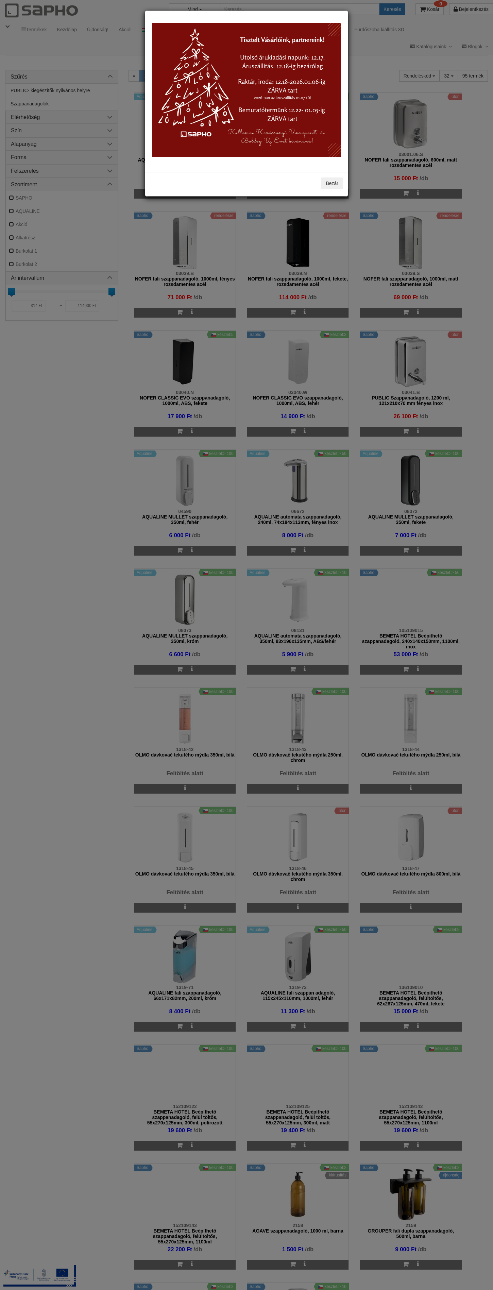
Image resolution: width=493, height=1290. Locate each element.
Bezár (332, 183)
